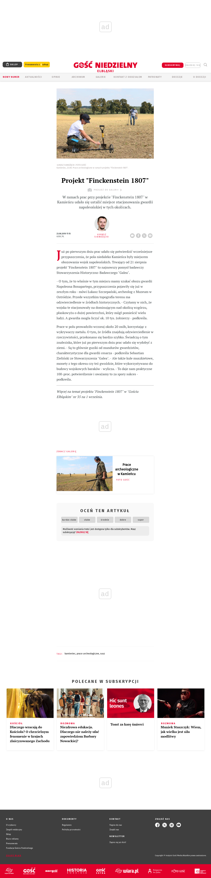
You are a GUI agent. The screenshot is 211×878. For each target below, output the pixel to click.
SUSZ (102, 653)
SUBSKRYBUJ (172, 65)
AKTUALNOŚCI (33, 77)
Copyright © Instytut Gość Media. (169, 855)
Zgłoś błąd (13, 855)
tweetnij (145, 234)
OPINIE (56, 77)
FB (139, 234)
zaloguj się (192, 65)
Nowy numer (11, 77)
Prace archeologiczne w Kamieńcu (126, 469)
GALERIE (101, 77)
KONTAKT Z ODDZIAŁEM (128, 77)
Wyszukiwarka (205, 65)
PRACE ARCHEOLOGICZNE (88, 653)
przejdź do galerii (105, 190)
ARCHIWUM (78, 77)
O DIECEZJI (199, 77)
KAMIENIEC (70, 653)
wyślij (151, 234)
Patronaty (155, 77)
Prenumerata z (36, 65)
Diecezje (177, 77)
